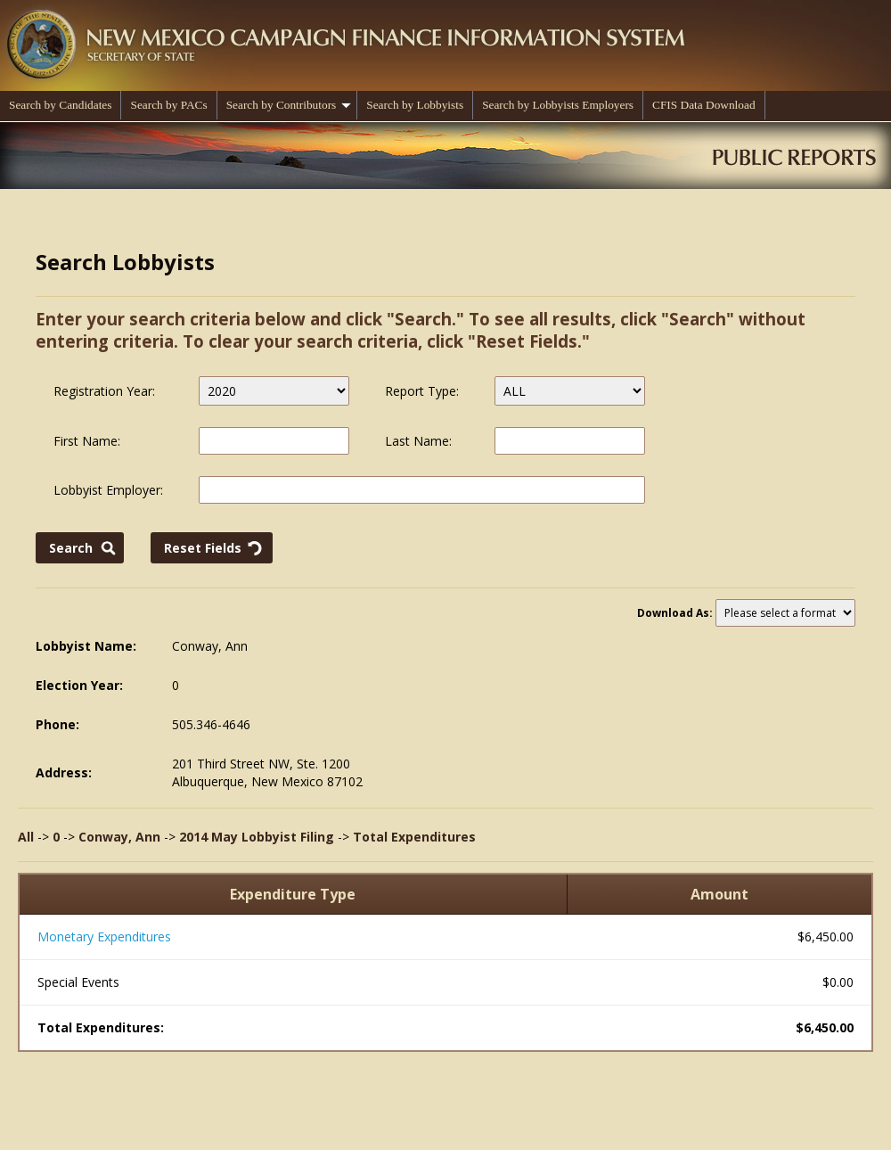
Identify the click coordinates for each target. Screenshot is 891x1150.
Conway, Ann (119, 836)
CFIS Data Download (704, 104)
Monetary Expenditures (104, 936)
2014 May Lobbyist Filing (256, 836)
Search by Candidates (60, 104)
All (26, 836)
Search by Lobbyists (414, 104)
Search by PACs (168, 104)
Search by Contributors (289, 104)
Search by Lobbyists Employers (558, 104)
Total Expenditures (414, 836)
